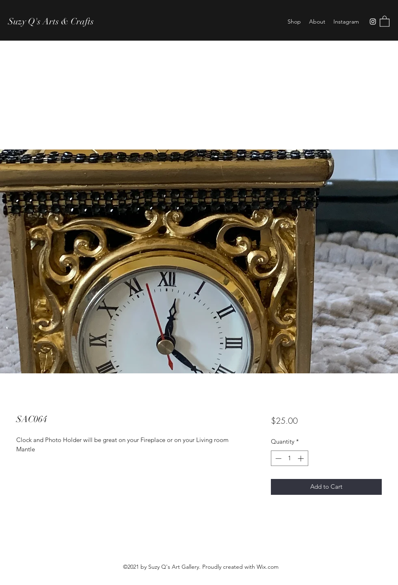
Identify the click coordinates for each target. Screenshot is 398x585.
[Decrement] (277, 458)
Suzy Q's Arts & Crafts (51, 21)
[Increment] (301, 458)
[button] (384, 21)
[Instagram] (373, 21)
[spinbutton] (289, 458)
